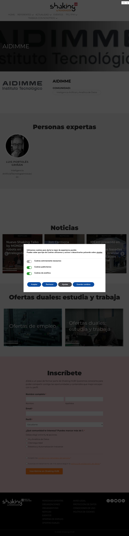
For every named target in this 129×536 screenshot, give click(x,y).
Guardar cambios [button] (83, 284)
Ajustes (65, 284)
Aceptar (34, 284)
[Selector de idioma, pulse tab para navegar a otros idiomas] (125, 2)
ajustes (99, 252)
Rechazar (49, 284)
